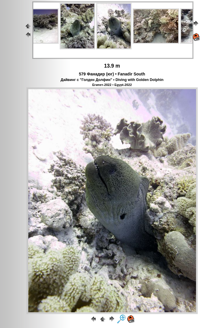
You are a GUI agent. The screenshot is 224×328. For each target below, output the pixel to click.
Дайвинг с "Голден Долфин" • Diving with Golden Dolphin (112, 80)
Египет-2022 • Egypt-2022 (112, 85)
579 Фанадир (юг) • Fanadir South (112, 74)
